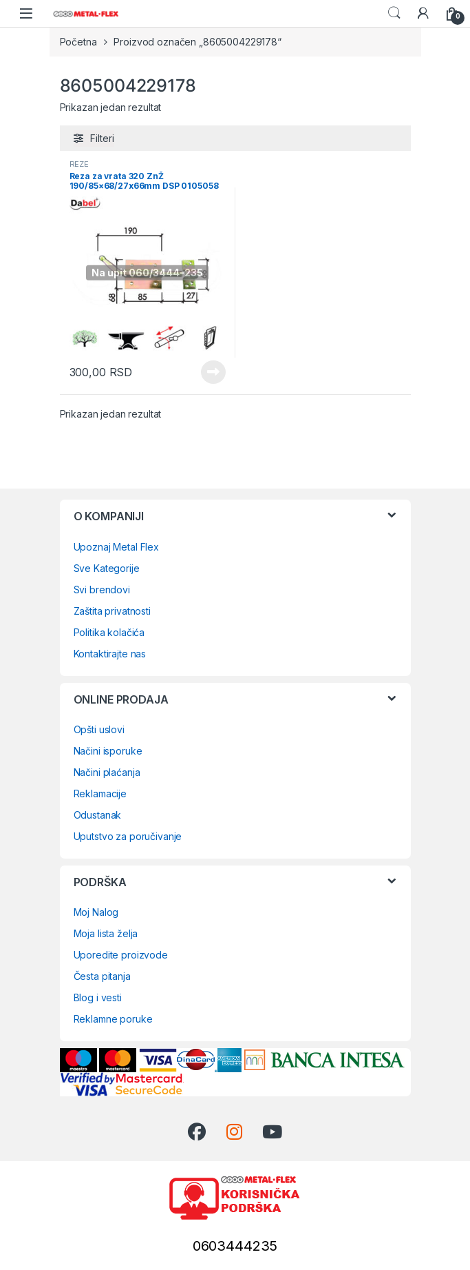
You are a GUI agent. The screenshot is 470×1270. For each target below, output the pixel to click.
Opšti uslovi (99, 729)
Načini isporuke (108, 751)
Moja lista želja (106, 933)
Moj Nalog (96, 912)
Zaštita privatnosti (112, 611)
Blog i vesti (98, 997)
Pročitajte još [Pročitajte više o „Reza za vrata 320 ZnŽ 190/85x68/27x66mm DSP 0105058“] (213, 372)
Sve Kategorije (107, 568)
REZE (79, 164)
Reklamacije (100, 793)
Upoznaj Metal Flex (116, 547)
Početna (78, 42)
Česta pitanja (102, 976)
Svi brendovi (102, 589)
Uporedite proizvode (121, 955)
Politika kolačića (109, 632)
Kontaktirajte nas (110, 653)
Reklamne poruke (113, 1019)
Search (394, 13)
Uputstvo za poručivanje (128, 836)
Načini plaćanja (107, 772)
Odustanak (98, 815)
